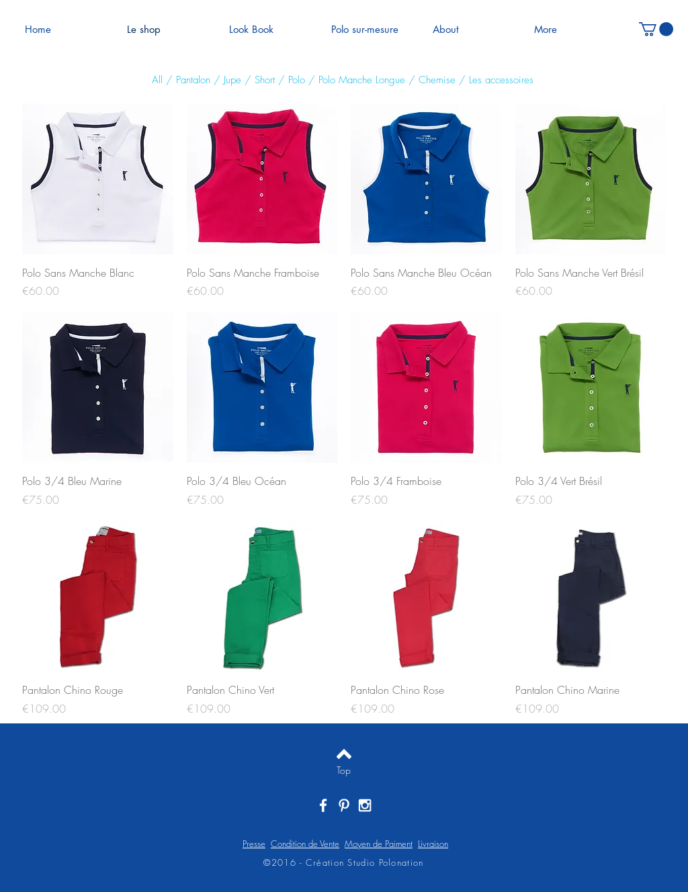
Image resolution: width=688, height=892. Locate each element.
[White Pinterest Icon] (344, 805)
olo (298, 80)
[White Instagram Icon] (365, 805)
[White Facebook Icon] (323, 805)
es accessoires (502, 80)
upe (235, 80)
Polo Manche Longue (363, 80)
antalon (197, 80)
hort (269, 80)
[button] (656, 29)
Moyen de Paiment (379, 844)
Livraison (433, 844)
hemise (441, 80)
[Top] (343, 770)
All (157, 80)
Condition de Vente (305, 844)
